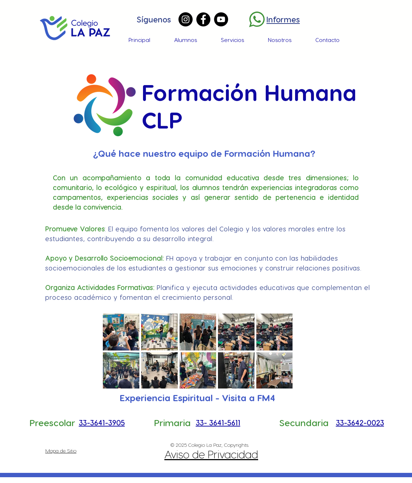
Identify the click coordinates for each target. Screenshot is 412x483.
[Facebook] (203, 19)
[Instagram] (185, 19)
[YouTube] (221, 19)
